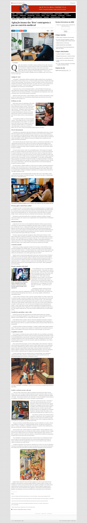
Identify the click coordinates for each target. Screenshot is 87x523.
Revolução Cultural (37, 17)
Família (43, 15)
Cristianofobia (31, 15)
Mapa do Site (21, 19)
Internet (24, 509)
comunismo (66, 13)
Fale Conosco (29, 19)
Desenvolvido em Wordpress (66, 520)
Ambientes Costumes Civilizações (32, 13)
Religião (29, 17)
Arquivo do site (58, 70)
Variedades (46, 17)
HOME (13, 13)
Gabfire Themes (73, 520)
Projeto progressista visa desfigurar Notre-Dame (65, 58)
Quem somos (14, 19)
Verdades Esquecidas (55, 17)
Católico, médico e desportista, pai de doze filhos (65, 37)
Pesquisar (73, 3)
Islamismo (68, 15)
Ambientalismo (19, 13)
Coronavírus (15, 15)
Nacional (18, 17)
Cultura (38, 15)
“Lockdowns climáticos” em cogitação (63, 53)
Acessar (60, 520)
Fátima (47, 15)
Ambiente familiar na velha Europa (62, 42)
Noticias (24, 17)
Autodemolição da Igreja (47, 13)
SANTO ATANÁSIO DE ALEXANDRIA (63, 45)
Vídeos (63, 17)
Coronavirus (15, 509)
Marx (13, 17)
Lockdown (29, 509)
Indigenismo (53, 15)
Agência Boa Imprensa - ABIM (18, 520)
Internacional (61, 15)
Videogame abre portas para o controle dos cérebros (65, 56)
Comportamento (58, 13)
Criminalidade (23, 15)
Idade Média (20, 509)
